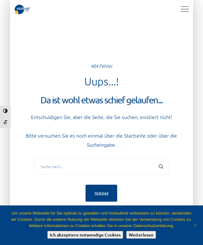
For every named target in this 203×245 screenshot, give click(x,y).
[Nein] (195, 225)
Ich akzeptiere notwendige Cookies (85, 235)
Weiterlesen (141, 235)
